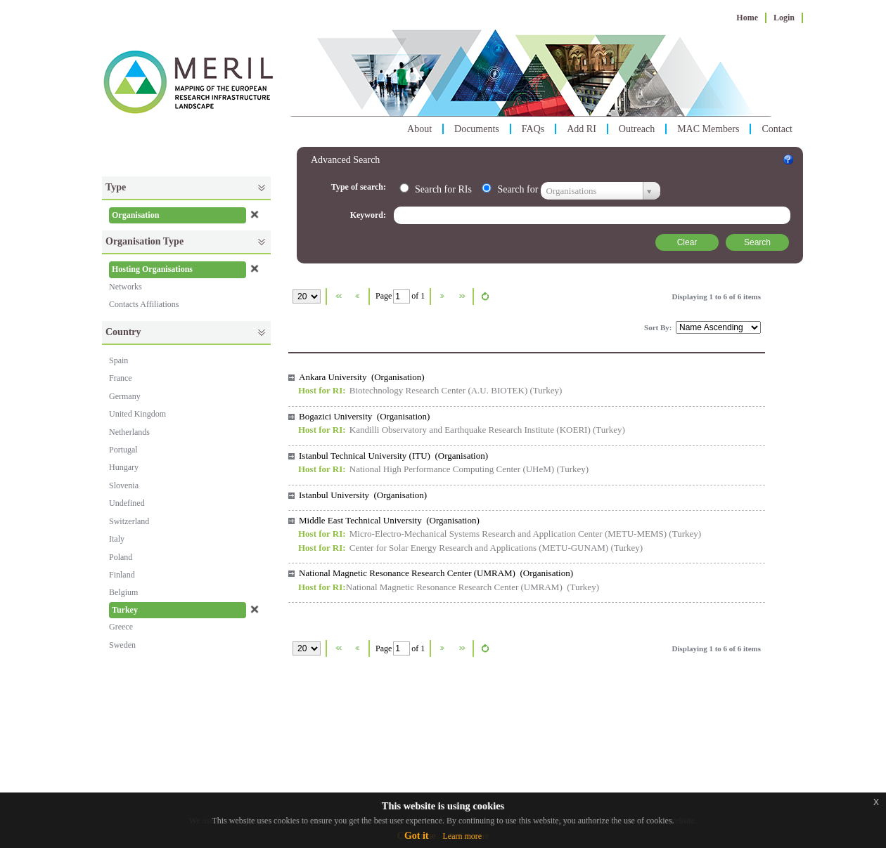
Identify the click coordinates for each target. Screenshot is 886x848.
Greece (121, 627)
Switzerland (129, 521)
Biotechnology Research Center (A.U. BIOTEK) (438, 390)
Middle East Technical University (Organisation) (389, 520)
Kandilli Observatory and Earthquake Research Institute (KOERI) (470, 429)
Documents (476, 129)
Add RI (581, 129)
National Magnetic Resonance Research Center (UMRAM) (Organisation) (436, 573)
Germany (125, 396)
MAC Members (708, 129)
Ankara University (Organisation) (361, 377)
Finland (122, 575)
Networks (125, 287)
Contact (777, 129)
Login (784, 17)
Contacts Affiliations (144, 304)
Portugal (123, 450)
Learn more (462, 836)
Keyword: (369, 215)
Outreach (637, 129)
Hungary (124, 467)
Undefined (127, 503)
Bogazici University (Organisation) (364, 416)
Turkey (125, 610)
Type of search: (359, 187)
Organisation (135, 215)
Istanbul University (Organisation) (363, 495)
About (419, 129)
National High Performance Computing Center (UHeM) (451, 469)
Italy (116, 539)
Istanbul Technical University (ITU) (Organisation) (393, 455)
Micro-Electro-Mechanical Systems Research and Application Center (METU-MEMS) (508, 533)
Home (747, 17)
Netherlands (129, 432)
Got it (416, 835)
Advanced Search (345, 160)
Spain (118, 360)
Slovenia (124, 485)
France (120, 378)
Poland (120, 557)
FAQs (533, 129)
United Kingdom (137, 414)
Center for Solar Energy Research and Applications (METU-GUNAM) (478, 547)
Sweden (122, 645)
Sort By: (659, 327)
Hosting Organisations (152, 269)
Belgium (123, 592)
